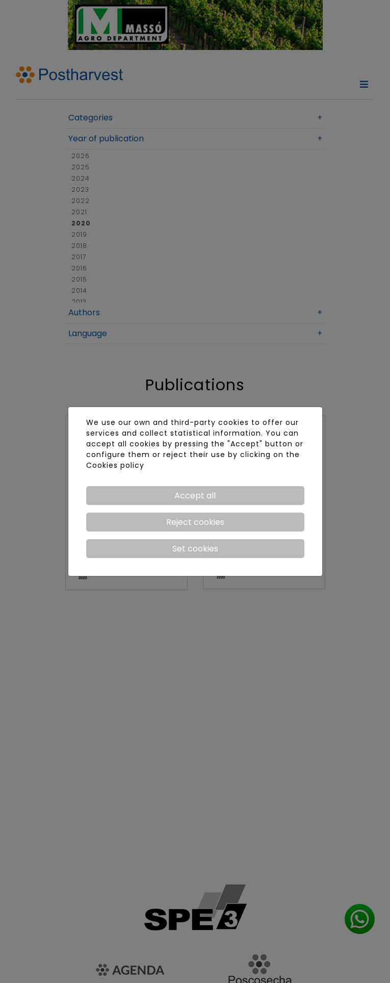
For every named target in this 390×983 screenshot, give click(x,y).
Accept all (195, 495)
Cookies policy (115, 465)
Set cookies (195, 548)
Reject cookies (195, 522)
